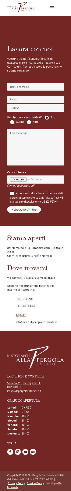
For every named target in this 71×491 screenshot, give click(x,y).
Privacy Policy (53, 197)
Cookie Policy (35, 483)
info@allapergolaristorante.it (24, 391)
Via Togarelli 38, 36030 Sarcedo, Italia (31, 278)
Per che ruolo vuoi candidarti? (24, 117)
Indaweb (12, 487)
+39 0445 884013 (25, 306)
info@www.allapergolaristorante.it (36, 322)
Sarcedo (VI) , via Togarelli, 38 (24, 383)
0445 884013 (14, 387)
